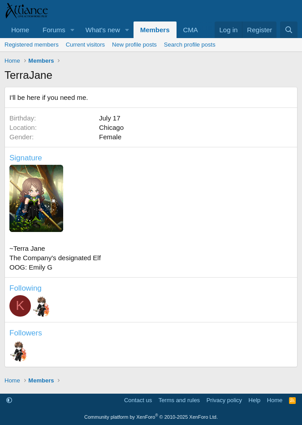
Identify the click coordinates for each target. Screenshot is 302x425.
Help (255, 400)
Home (20, 30)
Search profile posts (190, 44)
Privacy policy (224, 400)
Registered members (31, 44)
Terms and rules (179, 400)
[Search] (289, 29)
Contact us (138, 400)
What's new (103, 30)
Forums (54, 30)
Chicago (111, 127)
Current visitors (85, 44)
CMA (190, 30)
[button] (72, 29)
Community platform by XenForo (151, 417)
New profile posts (134, 44)
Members (155, 30)
